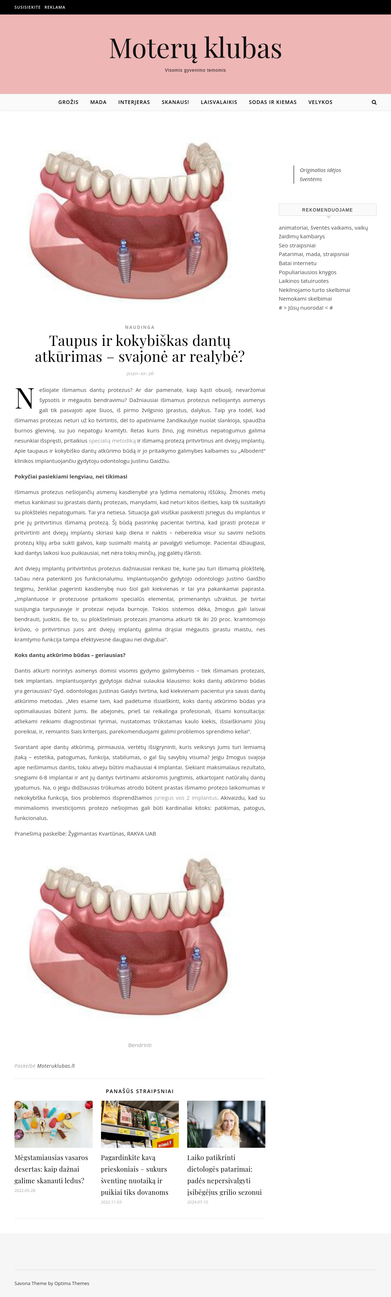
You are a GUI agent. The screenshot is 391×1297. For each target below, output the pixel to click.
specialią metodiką (112, 440)
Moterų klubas (195, 46)
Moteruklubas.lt (56, 1065)
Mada (98, 102)
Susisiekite (27, 7)
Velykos (320, 102)
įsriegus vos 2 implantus (185, 797)
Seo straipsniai (297, 245)
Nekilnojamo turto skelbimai (314, 289)
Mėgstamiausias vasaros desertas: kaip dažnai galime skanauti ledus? (51, 1169)
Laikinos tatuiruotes (304, 280)
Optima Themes (71, 1283)
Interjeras (134, 102)
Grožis (68, 102)
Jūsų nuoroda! (306, 307)
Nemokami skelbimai (305, 298)
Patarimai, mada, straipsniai (314, 254)
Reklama (55, 7)
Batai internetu (297, 263)
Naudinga (140, 327)
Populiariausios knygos (308, 272)
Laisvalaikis (219, 102)
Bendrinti (140, 1045)
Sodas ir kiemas (273, 102)
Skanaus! (175, 102)
